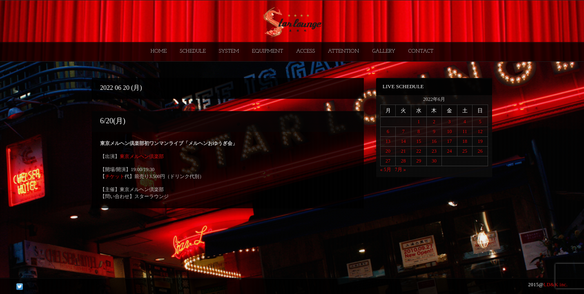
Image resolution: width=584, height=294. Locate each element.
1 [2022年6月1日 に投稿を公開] (418, 122)
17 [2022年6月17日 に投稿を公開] (449, 141)
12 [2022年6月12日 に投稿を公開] (480, 131)
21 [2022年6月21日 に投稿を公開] (403, 151)
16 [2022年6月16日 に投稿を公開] (434, 141)
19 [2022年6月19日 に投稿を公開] (480, 141)
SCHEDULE (193, 51)
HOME (159, 51)
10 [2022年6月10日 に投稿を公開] (449, 131)
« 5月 (385, 169)
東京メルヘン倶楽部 (142, 156)
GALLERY (383, 51)
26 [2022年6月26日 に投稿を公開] (480, 151)
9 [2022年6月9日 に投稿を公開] (434, 131)
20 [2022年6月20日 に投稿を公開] (388, 151)
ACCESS (305, 51)
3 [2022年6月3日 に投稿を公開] (449, 122)
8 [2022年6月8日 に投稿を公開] (418, 131)
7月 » (400, 169)
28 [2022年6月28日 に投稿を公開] (403, 161)
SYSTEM (229, 51)
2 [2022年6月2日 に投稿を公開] (434, 122)
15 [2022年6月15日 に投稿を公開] (418, 141)
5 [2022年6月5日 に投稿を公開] (480, 122)
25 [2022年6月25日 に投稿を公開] (464, 151)
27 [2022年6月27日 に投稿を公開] (388, 161)
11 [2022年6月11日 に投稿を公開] (464, 131)
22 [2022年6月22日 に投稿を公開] (418, 151)
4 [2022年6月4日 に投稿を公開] (465, 122)
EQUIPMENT (267, 51)
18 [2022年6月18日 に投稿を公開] (464, 141)
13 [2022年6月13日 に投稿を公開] (388, 141)
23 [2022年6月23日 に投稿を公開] (434, 151)
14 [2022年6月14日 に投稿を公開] (403, 141)
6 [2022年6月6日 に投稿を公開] (388, 131)
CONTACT (420, 51)
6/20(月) (112, 121)
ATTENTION (343, 51)
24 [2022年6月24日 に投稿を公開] (449, 151)
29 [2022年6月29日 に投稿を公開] (418, 161)
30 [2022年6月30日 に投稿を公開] (434, 161)
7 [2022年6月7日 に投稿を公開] (403, 131)
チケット (115, 176)
